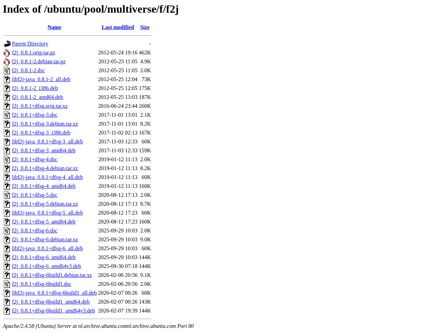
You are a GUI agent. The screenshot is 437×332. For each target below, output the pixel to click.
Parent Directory (30, 44)
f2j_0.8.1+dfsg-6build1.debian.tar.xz (52, 275)
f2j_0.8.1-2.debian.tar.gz (39, 61)
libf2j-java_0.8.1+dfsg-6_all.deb (47, 248)
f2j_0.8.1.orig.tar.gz (33, 52)
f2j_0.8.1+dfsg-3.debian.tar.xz (45, 124)
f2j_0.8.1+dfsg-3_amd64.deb (43, 150)
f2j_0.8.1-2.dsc (28, 70)
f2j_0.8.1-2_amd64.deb (37, 97)
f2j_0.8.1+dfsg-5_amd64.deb (43, 222)
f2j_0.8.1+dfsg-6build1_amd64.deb (50, 302)
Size (145, 27)
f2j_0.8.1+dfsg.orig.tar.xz (40, 106)
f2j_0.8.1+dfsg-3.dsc (34, 115)
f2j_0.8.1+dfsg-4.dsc (34, 159)
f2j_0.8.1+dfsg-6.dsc (34, 230)
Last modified (118, 27)
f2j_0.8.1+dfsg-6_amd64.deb (43, 257)
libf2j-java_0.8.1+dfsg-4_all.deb (47, 177)
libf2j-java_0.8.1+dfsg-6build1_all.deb (54, 293)
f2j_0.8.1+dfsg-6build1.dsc (41, 284)
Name (54, 27)
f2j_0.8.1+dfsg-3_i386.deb (41, 133)
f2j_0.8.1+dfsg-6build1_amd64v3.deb (53, 311)
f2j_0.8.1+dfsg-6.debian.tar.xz (45, 239)
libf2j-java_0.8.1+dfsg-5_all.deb (47, 213)
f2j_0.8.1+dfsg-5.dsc (34, 195)
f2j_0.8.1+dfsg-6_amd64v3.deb (46, 266)
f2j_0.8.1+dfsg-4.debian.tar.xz (45, 168)
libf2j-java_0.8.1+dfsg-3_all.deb (47, 141)
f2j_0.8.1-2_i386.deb (35, 88)
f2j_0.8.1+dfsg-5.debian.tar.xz (45, 204)
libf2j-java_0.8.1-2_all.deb (41, 79)
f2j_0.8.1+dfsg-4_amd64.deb (43, 186)
